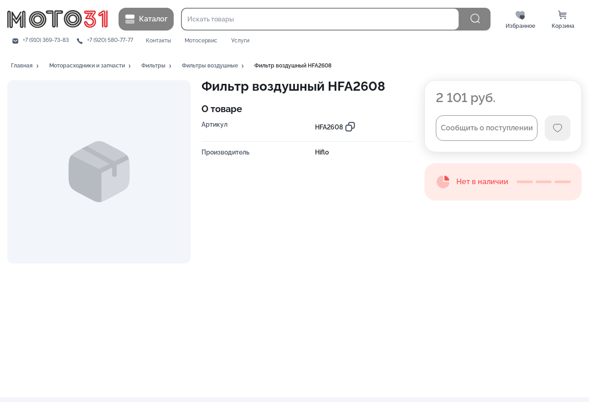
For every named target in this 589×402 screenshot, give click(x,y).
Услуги (240, 41)
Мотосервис (201, 41)
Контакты (158, 41)
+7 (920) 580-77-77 (110, 40)
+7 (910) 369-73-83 (46, 40)
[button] (25, 66)
